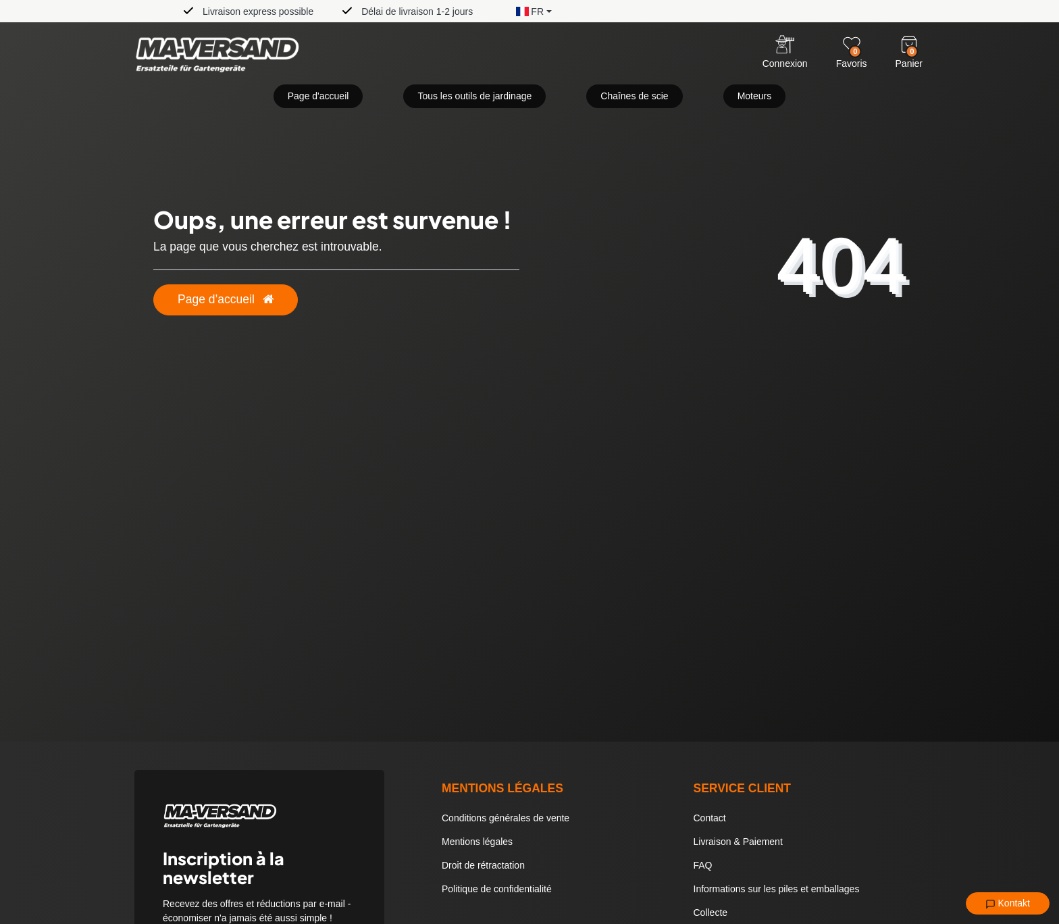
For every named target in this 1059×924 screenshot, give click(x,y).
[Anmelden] (785, 53)
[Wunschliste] (851, 44)
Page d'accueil (318, 96)
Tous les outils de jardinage (474, 96)
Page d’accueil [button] (226, 299)
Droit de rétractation (483, 865)
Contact (710, 818)
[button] (523, 10)
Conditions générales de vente (505, 818)
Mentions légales (477, 841)
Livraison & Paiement (738, 841)
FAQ (703, 865)
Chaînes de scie (634, 96)
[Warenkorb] (909, 44)
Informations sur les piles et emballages (777, 888)
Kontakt (1007, 904)
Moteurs (755, 96)
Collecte (711, 912)
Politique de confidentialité (497, 888)
